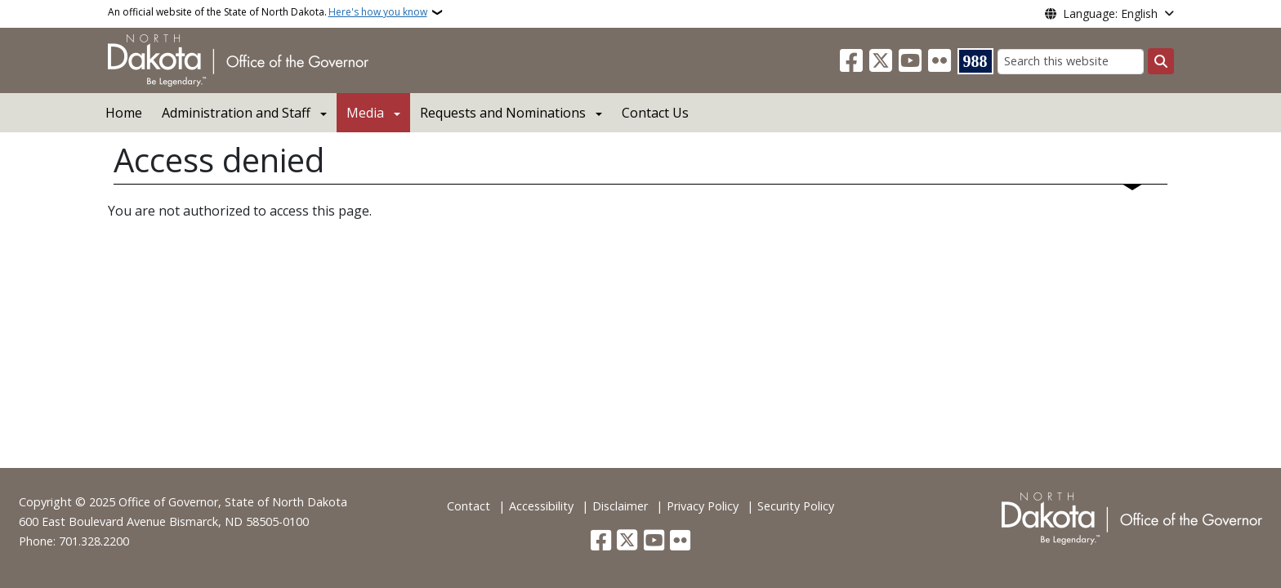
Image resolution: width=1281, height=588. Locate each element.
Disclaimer (620, 506)
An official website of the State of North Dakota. (267, 12)
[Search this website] (1071, 61)
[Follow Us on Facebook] (851, 61)
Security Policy (795, 506)
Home (123, 113)
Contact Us (655, 113)
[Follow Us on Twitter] (880, 61)
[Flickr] (939, 61)
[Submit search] (1161, 61)
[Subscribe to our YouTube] (910, 61)
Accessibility (541, 506)
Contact (468, 506)
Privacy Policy (703, 506)
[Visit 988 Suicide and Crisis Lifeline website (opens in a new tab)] (975, 61)
